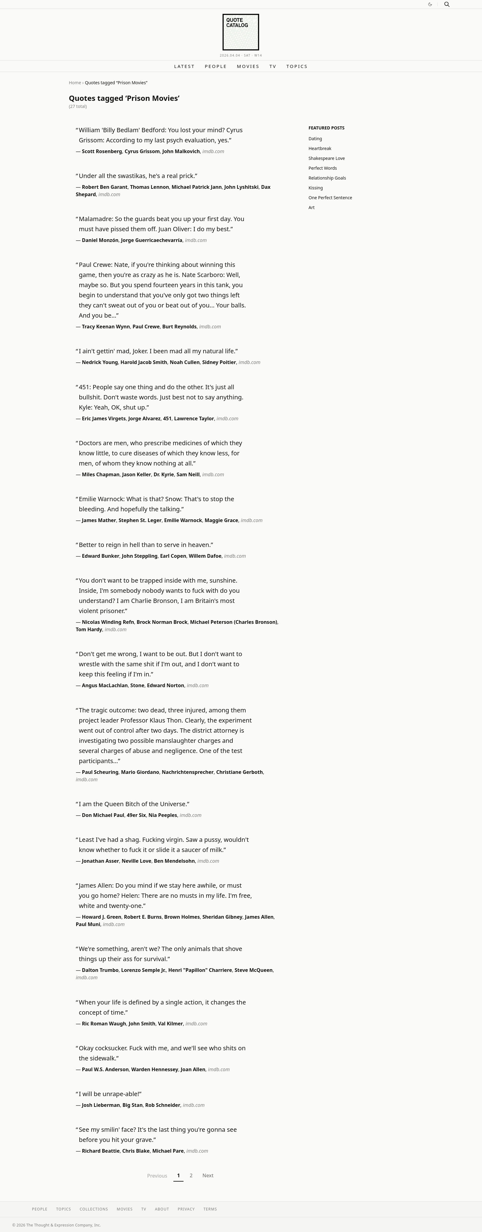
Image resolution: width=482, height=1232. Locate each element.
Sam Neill (188, 474)
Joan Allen (193, 1069)
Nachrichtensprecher (188, 772)
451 (167, 418)
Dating (315, 138)
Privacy (186, 1209)
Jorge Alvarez (144, 418)
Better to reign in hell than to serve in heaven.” (146, 545)
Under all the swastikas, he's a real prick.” (138, 176)
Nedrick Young (100, 362)
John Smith (142, 1023)
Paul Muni (88, 924)
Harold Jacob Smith (143, 362)
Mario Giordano (140, 772)
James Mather (99, 520)
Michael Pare (168, 1150)
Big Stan (133, 1105)
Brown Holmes (182, 916)
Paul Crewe (146, 326)
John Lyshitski (241, 187)
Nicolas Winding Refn (108, 622)
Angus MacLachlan (105, 685)
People (216, 66)
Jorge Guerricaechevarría (151, 240)
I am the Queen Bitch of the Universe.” (134, 804)
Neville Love (137, 861)
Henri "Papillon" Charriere (200, 970)
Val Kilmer (170, 1023)
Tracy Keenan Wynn (106, 326)
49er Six (136, 815)
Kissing (316, 188)
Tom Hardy (89, 629)
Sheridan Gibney (222, 916)
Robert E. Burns (143, 916)
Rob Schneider (162, 1105)
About (162, 1209)
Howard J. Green (101, 916)
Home (75, 82)
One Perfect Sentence (330, 197)
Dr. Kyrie (164, 474)
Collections (94, 1209)
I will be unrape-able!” (110, 1094)
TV (272, 66)
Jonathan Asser (100, 861)
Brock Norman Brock (162, 622)
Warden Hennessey (154, 1069)
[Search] (447, 4)
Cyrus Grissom (142, 151)
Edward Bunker (101, 556)
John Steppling (140, 556)
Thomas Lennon (149, 187)
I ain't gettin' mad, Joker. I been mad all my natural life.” (158, 351)
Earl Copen (173, 556)
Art (312, 207)
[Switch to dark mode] (430, 4)
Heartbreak (320, 148)
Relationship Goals (327, 178)
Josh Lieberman (101, 1105)
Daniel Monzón (100, 240)
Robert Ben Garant (105, 187)
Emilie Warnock (183, 520)
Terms (210, 1209)
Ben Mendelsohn (174, 861)
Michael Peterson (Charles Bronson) (233, 622)
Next (207, 1175)
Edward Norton (165, 685)
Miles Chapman (101, 474)
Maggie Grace (221, 520)
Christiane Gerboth (239, 772)
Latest (184, 66)
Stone (137, 685)
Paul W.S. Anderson (105, 1069)
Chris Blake (136, 1150)
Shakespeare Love (327, 158)
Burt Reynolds (179, 326)
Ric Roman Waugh (104, 1023)
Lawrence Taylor (194, 418)
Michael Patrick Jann (197, 187)
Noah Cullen (185, 362)
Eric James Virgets (104, 418)
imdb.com (213, 151)
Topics (297, 66)
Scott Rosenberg (102, 151)
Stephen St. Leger (140, 520)
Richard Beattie (101, 1150)
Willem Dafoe (205, 556)
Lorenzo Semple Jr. (143, 970)
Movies (248, 66)
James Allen (259, 916)
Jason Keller (136, 474)
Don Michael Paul (103, 815)
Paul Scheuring (100, 772)
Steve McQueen (254, 970)
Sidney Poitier (219, 362)
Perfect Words (323, 168)
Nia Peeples (162, 815)
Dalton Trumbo (100, 970)
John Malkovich (181, 151)
